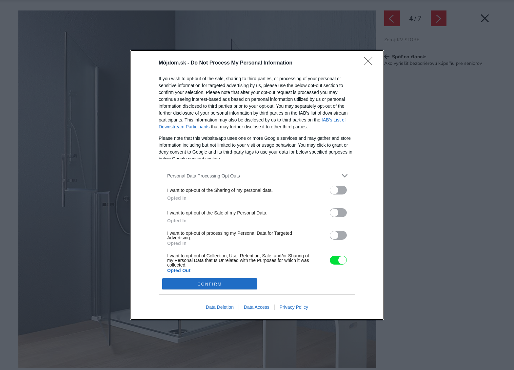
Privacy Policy (294, 307)
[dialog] (257, 185)
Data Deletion (220, 307)
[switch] (338, 190)
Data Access (256, 307)
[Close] (370, 63)
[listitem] (257, 175)
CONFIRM (209, 284)
